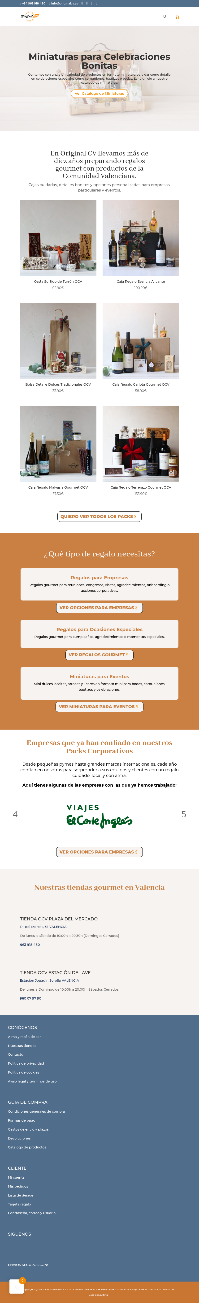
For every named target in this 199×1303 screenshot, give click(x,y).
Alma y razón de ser (24, 1037)
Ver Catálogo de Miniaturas (99, 97)
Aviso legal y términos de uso (32, 1081)
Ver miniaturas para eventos (97, 706)
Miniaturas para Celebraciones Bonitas (99, 65)
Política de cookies (23, 1072)
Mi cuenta (16, 1177)
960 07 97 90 (30, 998)
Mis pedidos (18, 1186)
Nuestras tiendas (22, 1046)
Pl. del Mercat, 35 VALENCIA (43, 927)
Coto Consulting (98, 1294)
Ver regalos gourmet (97, 655)
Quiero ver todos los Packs (97, 516)
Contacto (15, 1054)
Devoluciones (19, 1138)
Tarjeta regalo (19, 1204)
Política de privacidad (26, 1063)
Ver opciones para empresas (97, 607)
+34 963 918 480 (34, 3)
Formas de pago (21, 1120)
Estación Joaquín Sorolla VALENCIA (49, 980)
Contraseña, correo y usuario (32, 1213)
